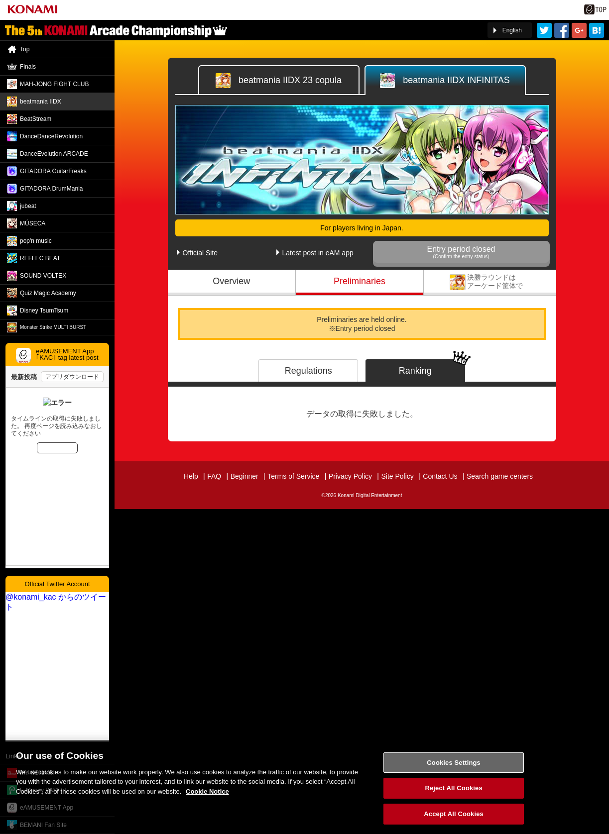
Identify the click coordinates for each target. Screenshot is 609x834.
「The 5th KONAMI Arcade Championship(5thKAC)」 (116, 30)
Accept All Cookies (454, 819)
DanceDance (51, 136)
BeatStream (35, 118)
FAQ (214, 476)
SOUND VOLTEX (43, 275)
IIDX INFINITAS (445, 80)
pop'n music (36, 240)
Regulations (308, 371)
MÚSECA (32, 223)
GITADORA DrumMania (51, 188)
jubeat (28, 206)
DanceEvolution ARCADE (54, 153)
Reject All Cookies (453, 793)
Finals (490, 281)
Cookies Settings (454, 768)
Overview (231, 281)
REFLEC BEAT (40, 258)
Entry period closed (461, 252)
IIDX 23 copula (279, 80)
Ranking (415, 371)
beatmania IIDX (40, 101)
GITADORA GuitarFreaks (53, 171)
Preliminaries (359, 281)
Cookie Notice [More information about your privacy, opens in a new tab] (207, 797)
